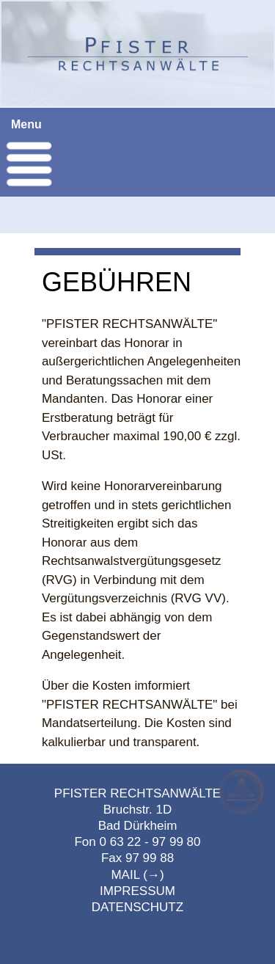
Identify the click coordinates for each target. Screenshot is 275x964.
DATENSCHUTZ (137, 907)
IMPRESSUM (137, 891)
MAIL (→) (137, 875)
